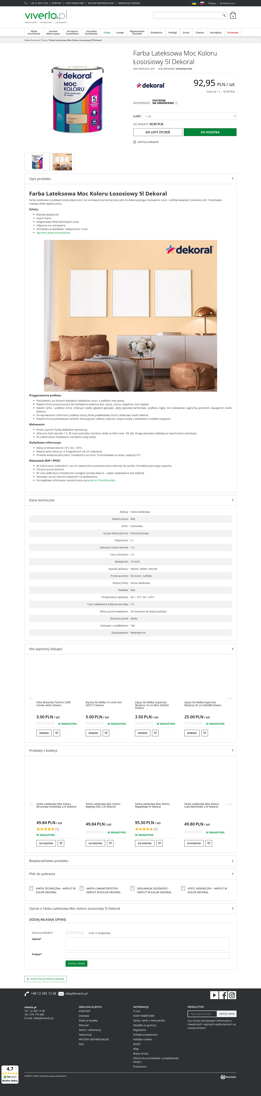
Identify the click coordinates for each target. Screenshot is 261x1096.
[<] (32, 698)
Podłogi (172, 32)
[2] (71, 933)
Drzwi (186, 32)
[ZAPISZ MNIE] (226, 1014)
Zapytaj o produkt (148, 142)
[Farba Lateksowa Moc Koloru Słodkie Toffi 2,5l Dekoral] (53, 805)
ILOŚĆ (137, 116)
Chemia (200, 32)
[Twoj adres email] (202, 1014)
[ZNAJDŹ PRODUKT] (187, 15)
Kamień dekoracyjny (53, 32)
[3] (74, 933)
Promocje (232, 32)
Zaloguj (212, 3)
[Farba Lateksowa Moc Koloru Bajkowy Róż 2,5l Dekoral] (152, 805)
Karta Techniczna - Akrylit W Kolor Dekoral (56, 890)
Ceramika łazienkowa (91, 32)
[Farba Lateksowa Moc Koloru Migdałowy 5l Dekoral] (201, 805)
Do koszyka (210, 132)
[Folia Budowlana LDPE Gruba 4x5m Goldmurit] (53, 704)
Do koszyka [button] (46, 843)
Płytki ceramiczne (34, 32)
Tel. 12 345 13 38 (34, 1011)
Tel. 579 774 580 (34, 1014)
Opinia (37, 939)
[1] (67, 933)
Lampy (120, 32)
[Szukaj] (224, 15)
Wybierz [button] (44, 733)
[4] (78, 933)
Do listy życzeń (158, 132)
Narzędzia (215, 32)
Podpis (37, 954)
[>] (229, 698)
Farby (107, 32)
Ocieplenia (156, 32)
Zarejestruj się (227, 3)
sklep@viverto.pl (76, 994)
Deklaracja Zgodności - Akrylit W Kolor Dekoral (154, 890)
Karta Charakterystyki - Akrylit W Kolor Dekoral (103, 890)
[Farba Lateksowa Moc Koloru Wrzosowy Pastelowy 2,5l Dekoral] (106, 805)
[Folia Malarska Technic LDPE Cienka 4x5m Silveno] (103, 704)
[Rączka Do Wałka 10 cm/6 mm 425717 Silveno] (153, 704)
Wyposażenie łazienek (137, 32)
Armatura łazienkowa (72, 32)
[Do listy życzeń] (56, 733)
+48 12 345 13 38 (39, 3)
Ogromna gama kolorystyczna (53, 232)
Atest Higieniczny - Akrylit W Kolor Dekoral (207, 890)
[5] (82, 933)
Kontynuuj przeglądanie (45, 979)
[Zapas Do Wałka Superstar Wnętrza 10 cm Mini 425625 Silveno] (201, 705)
